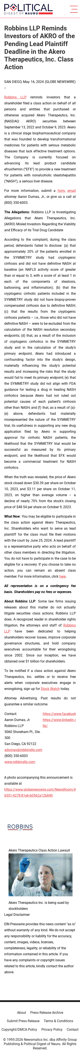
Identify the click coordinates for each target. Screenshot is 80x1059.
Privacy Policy (52, 1029)
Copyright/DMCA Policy (19, 1029)
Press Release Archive (46, 1013)
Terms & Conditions (58, 1021)
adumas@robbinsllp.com (23, 750)
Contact (73, 1029)
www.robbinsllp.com (19, 762)
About (21, 1013)
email (71, 191)
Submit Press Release (23, 1021)
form (61, 191)
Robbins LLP (15, 97)
